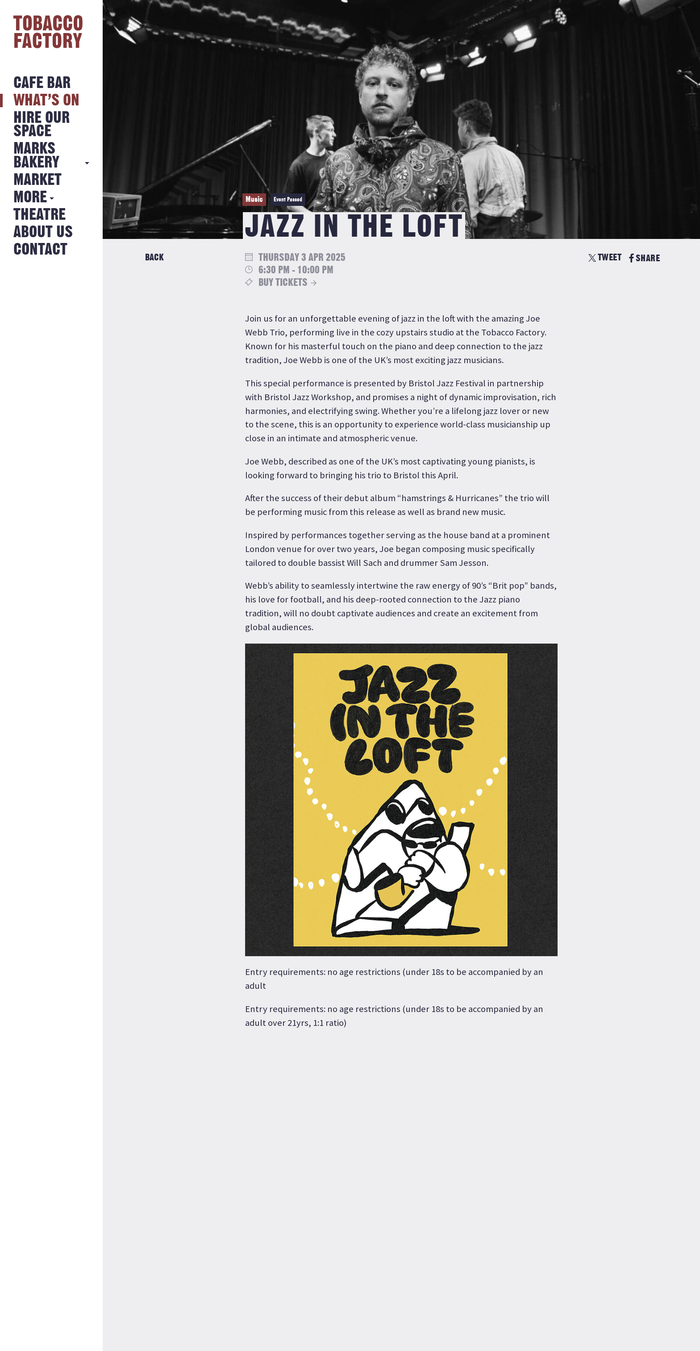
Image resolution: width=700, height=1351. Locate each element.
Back (154, 257)
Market (37, 180)
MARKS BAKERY (36, 155)
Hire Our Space (41, 124)
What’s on (46, 101)
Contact (40, 250)
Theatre (39, 215)
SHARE (644, 258)
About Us (43, 232)
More (30, 198)
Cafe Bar (42, 83)
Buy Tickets (283, 283)
